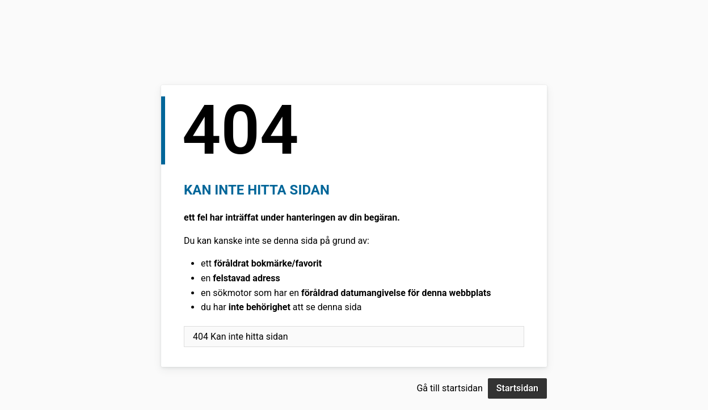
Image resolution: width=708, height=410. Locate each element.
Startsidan (517, 388)
